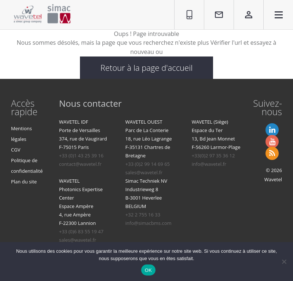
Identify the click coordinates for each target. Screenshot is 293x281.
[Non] (283, 261)
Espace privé (243, 8)
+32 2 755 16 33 (142, 214)
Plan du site (24, 181)
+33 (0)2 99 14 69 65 (147, 164)
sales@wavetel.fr (143, 172)
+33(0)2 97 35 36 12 (213, 155)
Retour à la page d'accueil (146, 67)
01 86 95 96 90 (186, 8)
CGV (15, 149)
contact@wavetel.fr (80, 164)
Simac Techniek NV (146, 181)
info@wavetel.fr (209, 164)
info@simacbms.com (148, 223)
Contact (214, 4)
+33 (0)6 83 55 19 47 (81, 231)
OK (148, 270)
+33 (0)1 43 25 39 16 (81, 155)
